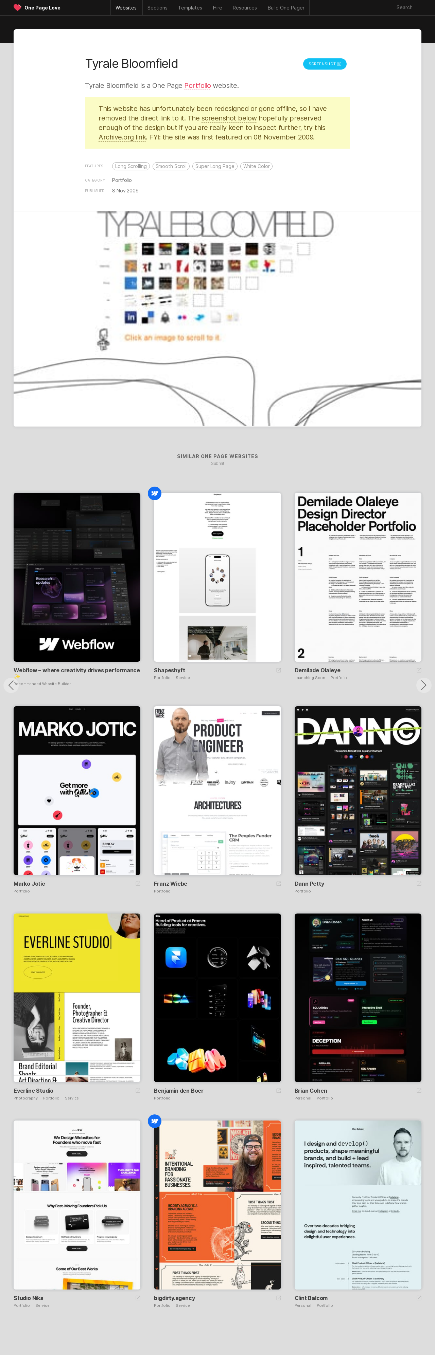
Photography (26, 1098)
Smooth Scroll (171, 166)
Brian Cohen (311, 1090)
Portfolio (197, 85)
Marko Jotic (29, 883)
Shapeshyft (169, 670)
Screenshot (325, 63)
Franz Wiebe (170, 883)
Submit (217, 463)
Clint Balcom (311, 1298)
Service (183, 678)
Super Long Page (214, 166)
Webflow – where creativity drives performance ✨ (77, 673)
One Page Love (42, 8)
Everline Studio (33, 1090)
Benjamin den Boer (179, 1090)
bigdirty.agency (174, 1298)
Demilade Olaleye (318, 670)
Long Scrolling (131, 166)
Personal (303, 1098)
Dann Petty (309, 883)
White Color (256, 166)
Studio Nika (29, 1298)
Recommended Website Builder (42, 684)
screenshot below (229, 118)
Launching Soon (310, 678)
